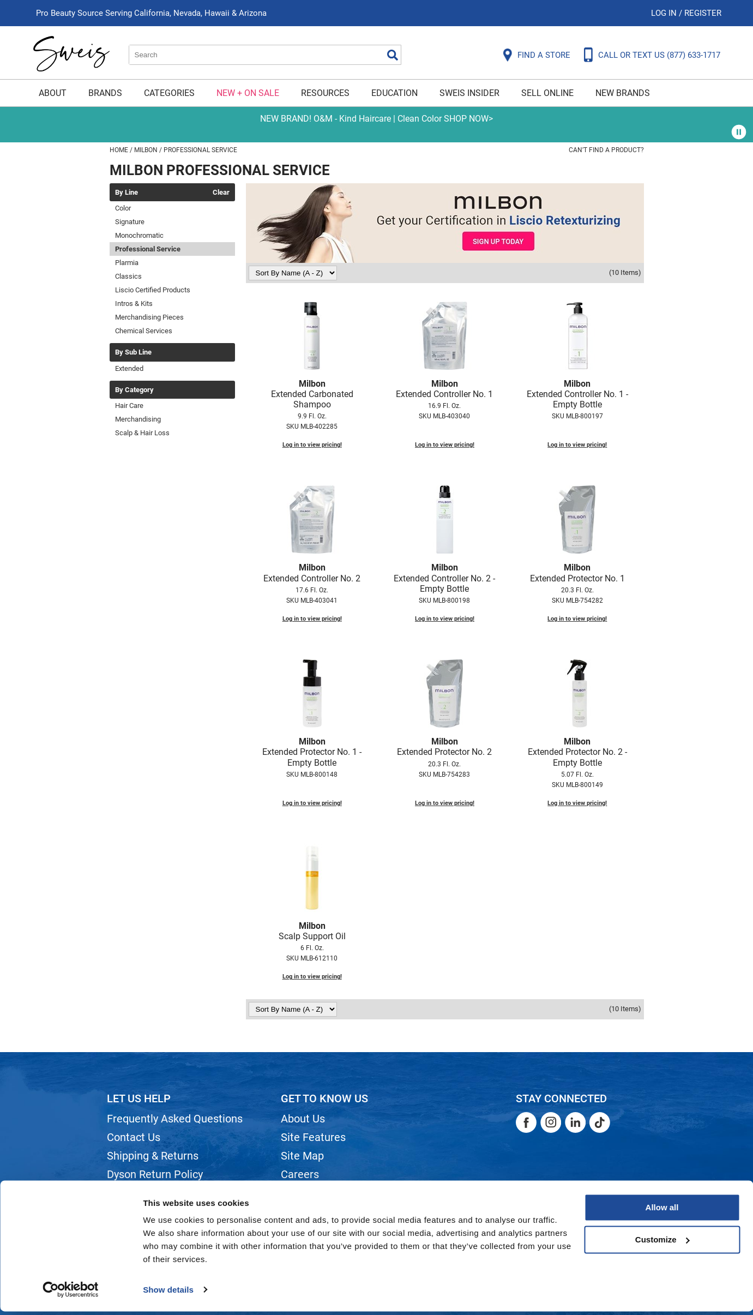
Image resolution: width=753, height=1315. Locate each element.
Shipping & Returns (152, 1155)
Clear (221, 192)
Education (394, 93)
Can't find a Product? (606, 150)
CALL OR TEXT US (659, 55)
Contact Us (133, 1137)
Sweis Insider (469, 93)
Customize (662, 1243)
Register (702, 13)
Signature (129, 222)
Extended (129, 368)
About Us (303, 1118)
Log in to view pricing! (312, 444)
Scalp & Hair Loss (142, 433)
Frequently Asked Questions (175, 1118)
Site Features (313, 1137)
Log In (665, 13)
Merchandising (138, 419)
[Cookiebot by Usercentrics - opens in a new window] (70, 1294)
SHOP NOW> (468, 118)
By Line (126, 192)
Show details (168, 1293)
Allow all (662, 1211)
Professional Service (147, 249)
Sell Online (547, 93)
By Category (134, 390)
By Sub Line (133, 352)
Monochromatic (139, 235)
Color (123, 208)
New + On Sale (247, 93)
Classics (128, 276)
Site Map (302, 1155)
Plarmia (126, 263)
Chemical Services (143, 331)
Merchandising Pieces (149, 317)
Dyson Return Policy (155, 1174)
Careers (300, 1174)
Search (392, 55)
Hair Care (129, 405)
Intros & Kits (134, 303)
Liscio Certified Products (152, 290)
